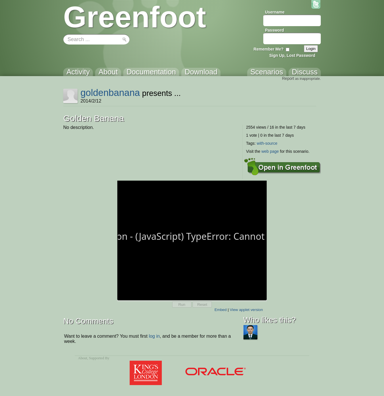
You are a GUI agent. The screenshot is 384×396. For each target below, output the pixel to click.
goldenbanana (110, 92)
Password (274, 30)
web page (270, 151)
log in (154, 336)
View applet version (246, 310)
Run (181, 304)
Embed (220, 310)
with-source (267, 143)
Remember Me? (268, 49)
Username (275, 12)
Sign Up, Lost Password (292, 55)
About (82, 358)
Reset (202, 304)
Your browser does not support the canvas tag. (192, 240)
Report (288, 78)
